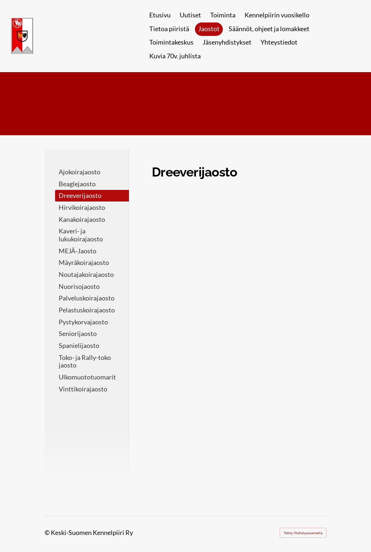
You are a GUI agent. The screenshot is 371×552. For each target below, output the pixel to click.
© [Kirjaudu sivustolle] (48, 532)
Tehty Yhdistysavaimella (303, 533)
